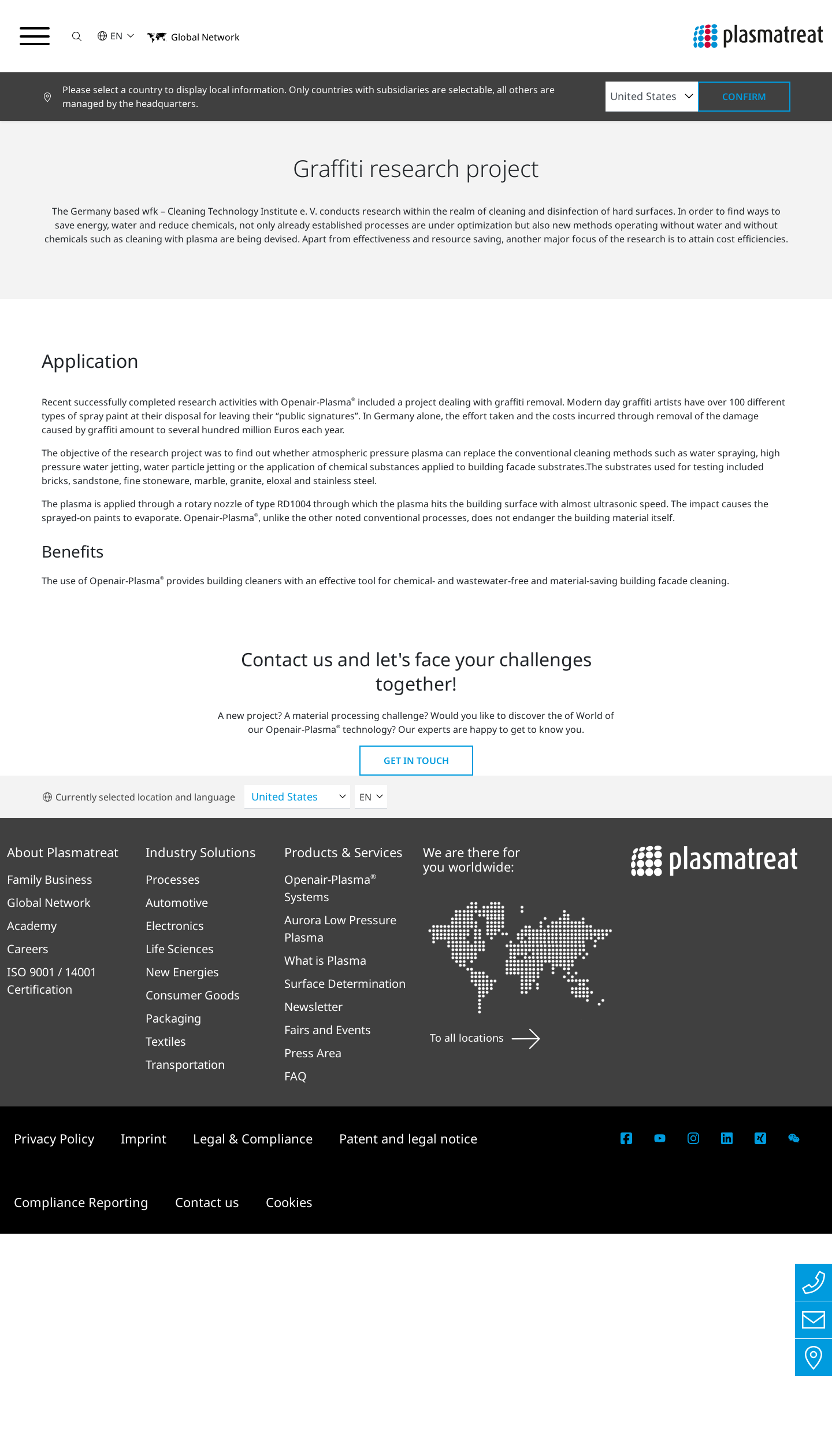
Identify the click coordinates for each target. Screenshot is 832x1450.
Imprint (145, 1354)
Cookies (289, 1418)
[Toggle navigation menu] (34, 36)
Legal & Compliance (254, 1354)
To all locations (485, 1253)
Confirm (744, 96)
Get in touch (416, 977)
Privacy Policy (56, 1354)
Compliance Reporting (83, 1418)
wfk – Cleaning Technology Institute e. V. (322, 323)
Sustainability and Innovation (106, 323)
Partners (203, 323)
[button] (77, 36)
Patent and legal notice (408, 1354)
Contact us (209, 1418)
